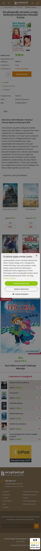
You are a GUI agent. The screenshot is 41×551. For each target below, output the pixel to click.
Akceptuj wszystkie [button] (21, 283)
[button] (20, 294)
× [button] (36, 255)
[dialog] (20, 275)
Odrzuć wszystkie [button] (21, 289)
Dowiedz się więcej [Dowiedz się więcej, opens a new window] (9, 278)
